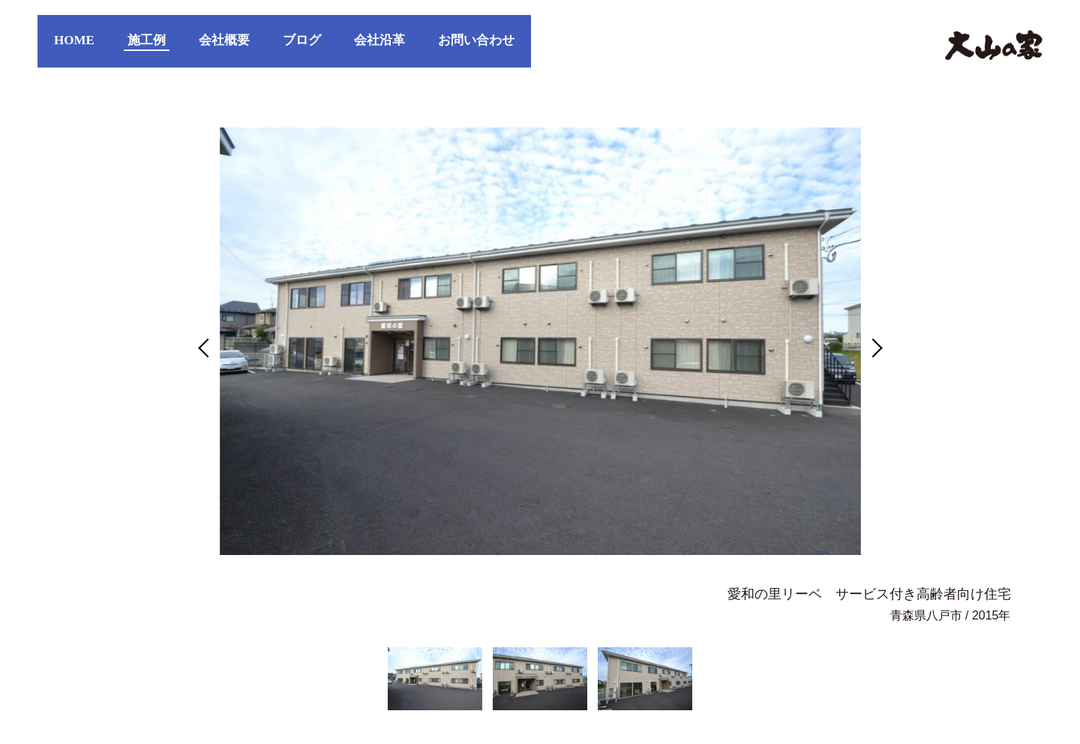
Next (872, 347)
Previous (207, 347)
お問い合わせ (476, 40)
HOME (74, 40)
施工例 (147, 40)
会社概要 (224, 40)
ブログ (302, 40)
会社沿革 (379, 40)
